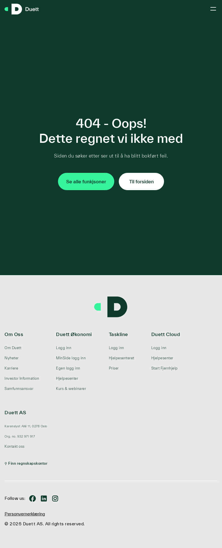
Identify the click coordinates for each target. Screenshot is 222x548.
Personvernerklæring (25, 513)
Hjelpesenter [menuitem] (67, 378)
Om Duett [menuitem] (13, 348)
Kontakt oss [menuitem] (15, 446)
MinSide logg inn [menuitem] (71, 358)
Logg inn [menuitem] (63, 348)
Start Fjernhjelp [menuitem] (164, 368)
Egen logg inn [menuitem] (68, 368)
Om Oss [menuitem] (14, 334)
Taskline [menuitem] (118, 334)
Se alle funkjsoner (86, 181)
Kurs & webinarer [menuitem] (71, 388)
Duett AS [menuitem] (15, 412)
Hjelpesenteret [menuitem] (121, 358)
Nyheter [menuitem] (12, 358)
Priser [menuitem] (114, 368)
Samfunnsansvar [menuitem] (19, 388)
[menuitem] (26, 426)
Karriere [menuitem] (11, 368)
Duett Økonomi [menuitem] (74, 334)
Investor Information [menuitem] (22, 378)
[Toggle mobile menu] (213, 9)
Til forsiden (141, 181)
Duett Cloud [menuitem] (165, 334)
